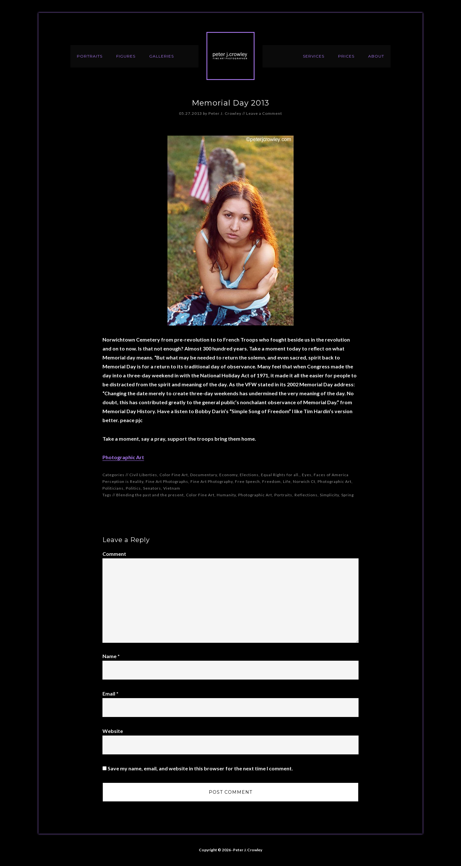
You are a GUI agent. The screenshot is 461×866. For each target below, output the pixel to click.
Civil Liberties (143, 474)
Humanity (226, 494)
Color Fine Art (173, 474)
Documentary (203, 474)
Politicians (113, 488)
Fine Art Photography (211, 481)
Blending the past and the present (150, 494)
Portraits (283, 494)
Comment (114, 554)
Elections (249, 474)
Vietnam (171, 488)
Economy (228, 474)
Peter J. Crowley (230, 56)
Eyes (306, 474)
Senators (152, 488)
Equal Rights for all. (280, 474)
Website (112, 731)
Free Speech (247, 481)
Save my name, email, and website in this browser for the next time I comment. (200, 768)
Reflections (306, 494)
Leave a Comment (264, 113)
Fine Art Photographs (167, 481)
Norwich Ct (304, 481)
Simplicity (329, 494)
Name (111, 656)
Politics (133, 488)
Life (287, 481)
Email (110, 693)
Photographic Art (123, 457)
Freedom (271, 481)
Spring (347, 494)
